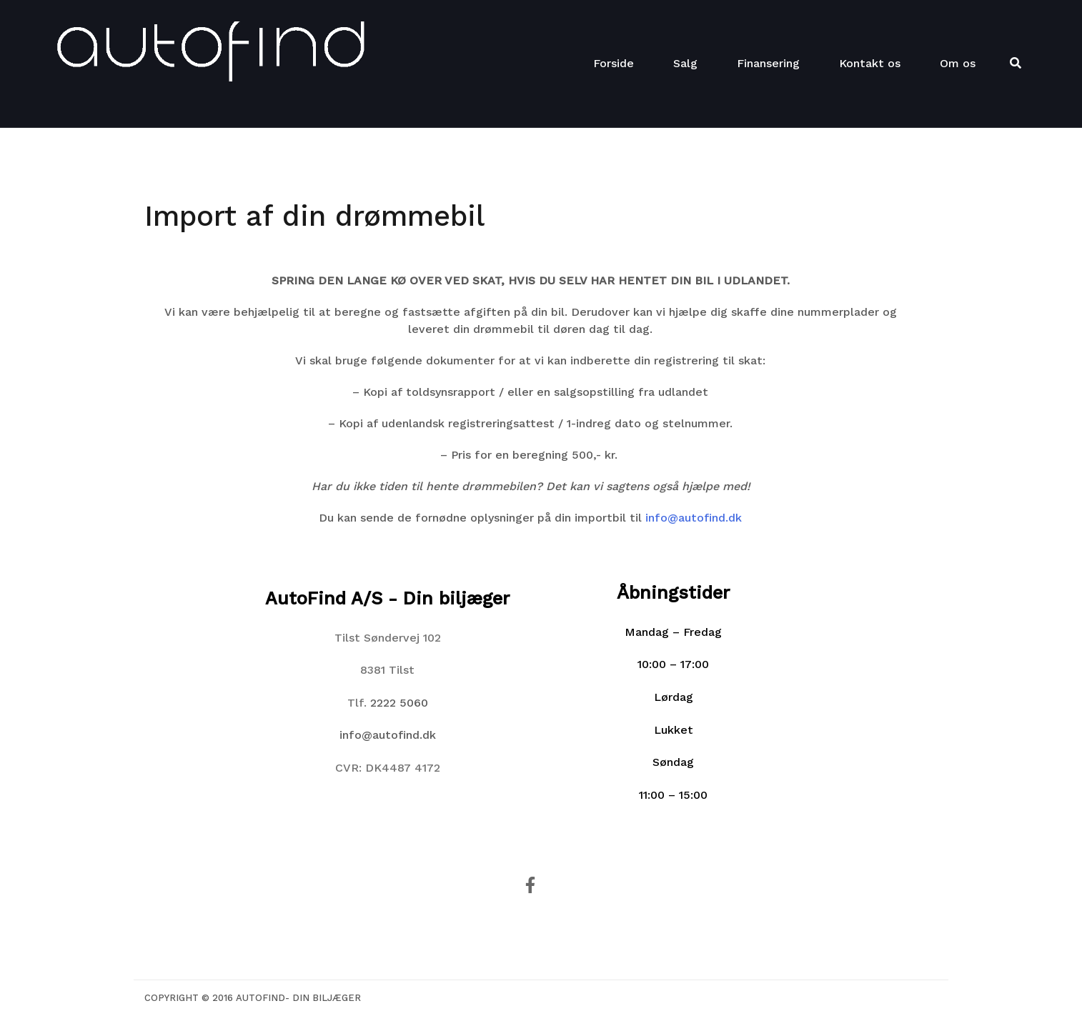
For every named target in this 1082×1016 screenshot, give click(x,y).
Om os (958, 63)
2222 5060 (399, 702)
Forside (613, 63)
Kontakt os (869, 63)
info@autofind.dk (693, 517)
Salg (685, 63)
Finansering (768, 63)
